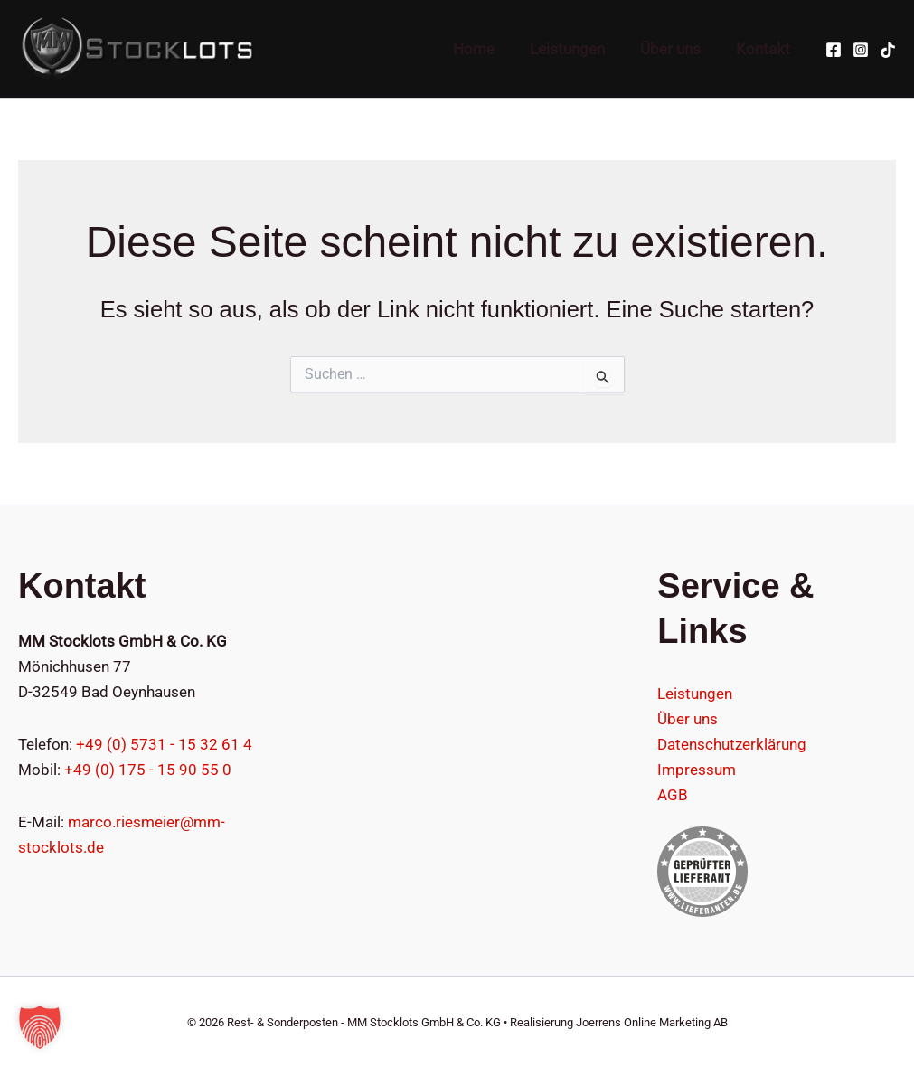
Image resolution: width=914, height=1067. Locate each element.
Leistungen (578, 49)
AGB (672, 795)
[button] (40, 1027)
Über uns (676, 49)
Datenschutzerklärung (731, 744)
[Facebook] (833, 50)
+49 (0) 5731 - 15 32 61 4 (164, 744)
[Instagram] (861, 50)
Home (489, 49)
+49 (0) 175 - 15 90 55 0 (147, 769)
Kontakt (765, 49)
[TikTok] (888, 50)
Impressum (696, 769)
